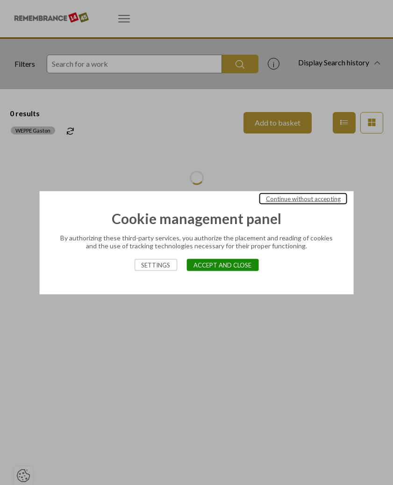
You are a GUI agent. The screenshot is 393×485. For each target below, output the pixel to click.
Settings (155, 264)
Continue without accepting (303, 198)
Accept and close (222, 264)
